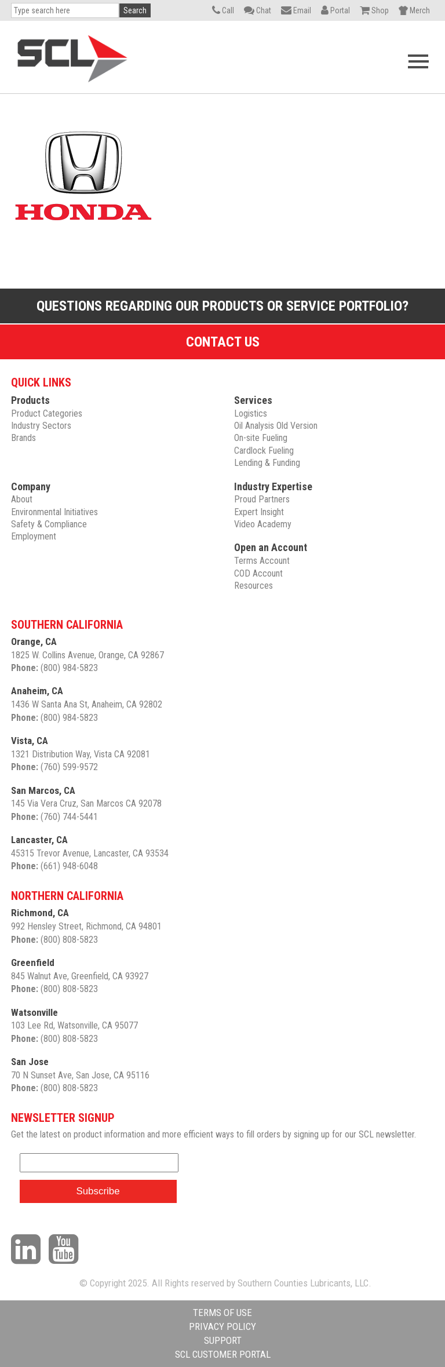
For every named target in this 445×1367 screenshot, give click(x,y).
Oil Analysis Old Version (276, 425)
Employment (33, 536)
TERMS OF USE (222, 1312)
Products (30, 400)
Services (253, 400)
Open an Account (270, 547)
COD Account (258, 573)
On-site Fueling (260, 437)
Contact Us (223, 342)
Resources (253, 585)
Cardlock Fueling (264, 450)
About (21, 499)
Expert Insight (259, 511)
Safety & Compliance (49, 524)
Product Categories (46, 413)
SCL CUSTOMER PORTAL (223, 1354)
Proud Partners (262, 499)
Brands (23, 437)
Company (30, 486)
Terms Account (262, 560)
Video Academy (262, 524)
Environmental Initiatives (54, 511)
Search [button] (135, 10)
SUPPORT (223, 1340)
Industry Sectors (41, 425)
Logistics (250, 413)
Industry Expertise (273, 486)
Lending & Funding (267, 462)
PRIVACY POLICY (222, 1326)
